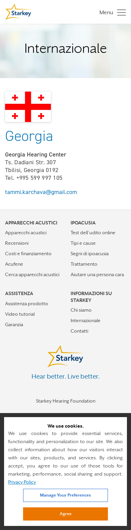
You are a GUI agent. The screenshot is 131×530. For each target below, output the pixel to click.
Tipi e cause (83, 243)
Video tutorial (20, 314)
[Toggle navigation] (111, 12)
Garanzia (14, 324)
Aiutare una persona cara (97, 274)
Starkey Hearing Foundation (65, 401)
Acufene (14, 264)
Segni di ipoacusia (90, 253)
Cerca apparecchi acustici (32, 274)
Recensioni (17, 243)
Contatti (79, 331)
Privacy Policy (22, 482)
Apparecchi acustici (25, 232)
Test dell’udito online (93, 232)
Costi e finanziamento (28, 253)
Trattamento (84, 264)
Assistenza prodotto (26, 303)
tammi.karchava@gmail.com (41, 192)
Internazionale (85, 320)
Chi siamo (81, 310)
